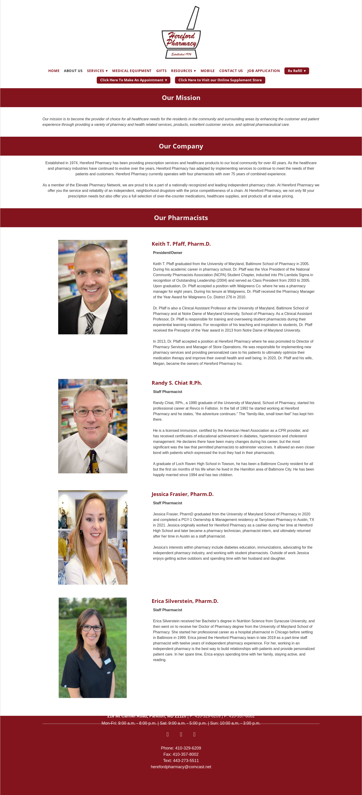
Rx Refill (297, 70)
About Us (73, 70)
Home (53, 70)
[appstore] (181, 734)
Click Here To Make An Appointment (133, 79)
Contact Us (231, 70)
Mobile (208, 70)
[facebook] (167, 734)
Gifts (161, 70)
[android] (194, 734)
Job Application (263, 70)
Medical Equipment (132, 70)
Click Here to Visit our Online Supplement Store (220, 79)
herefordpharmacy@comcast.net (181, 767)
